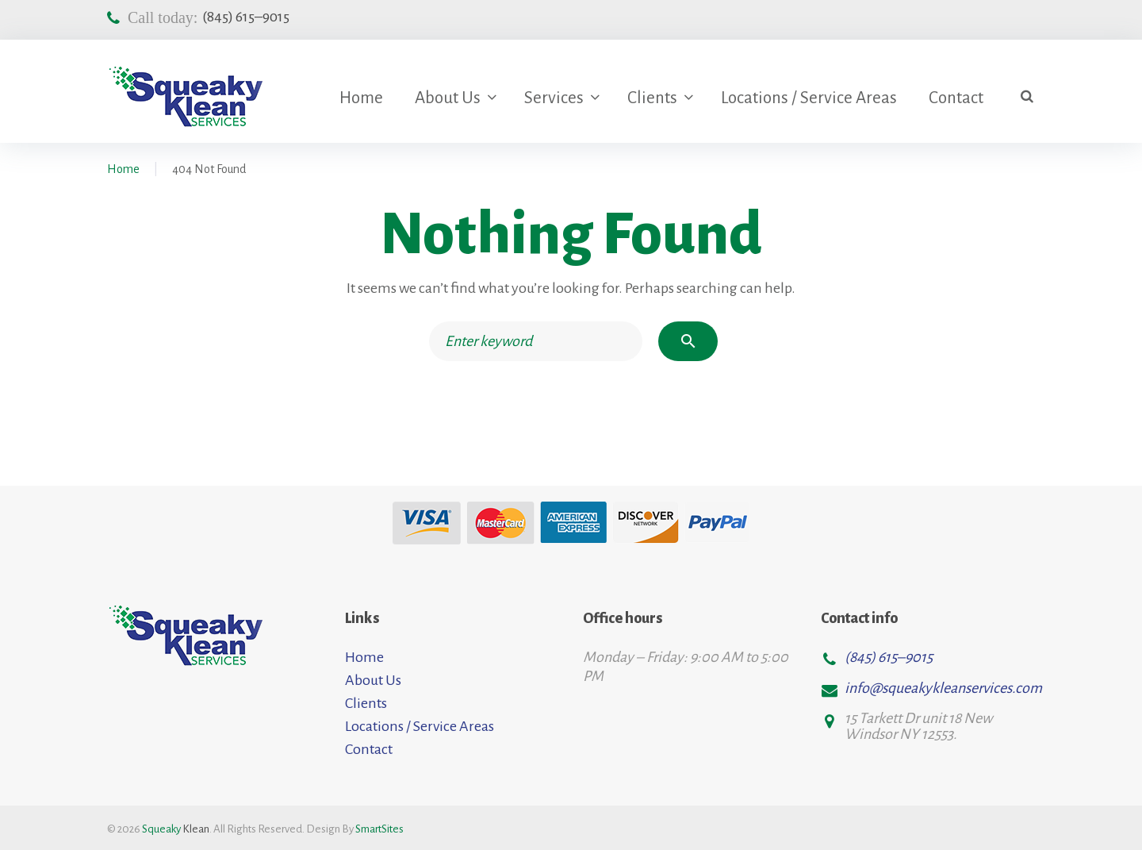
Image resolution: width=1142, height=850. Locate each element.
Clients (652, 98)
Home (361, 98)
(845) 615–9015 (245, 17)
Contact (956, 98)
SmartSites (379, 829)
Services (554, 98)
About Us (448, 98)
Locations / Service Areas (809, 98)
